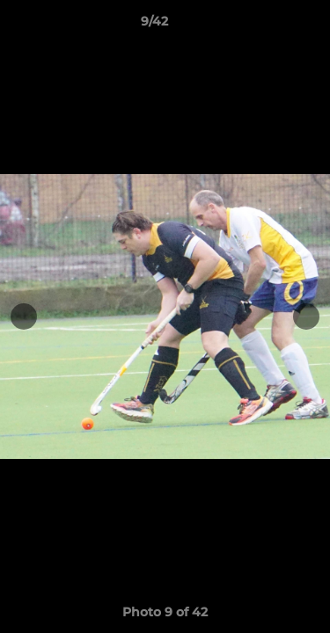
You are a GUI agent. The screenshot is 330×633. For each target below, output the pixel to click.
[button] (266, 25)
